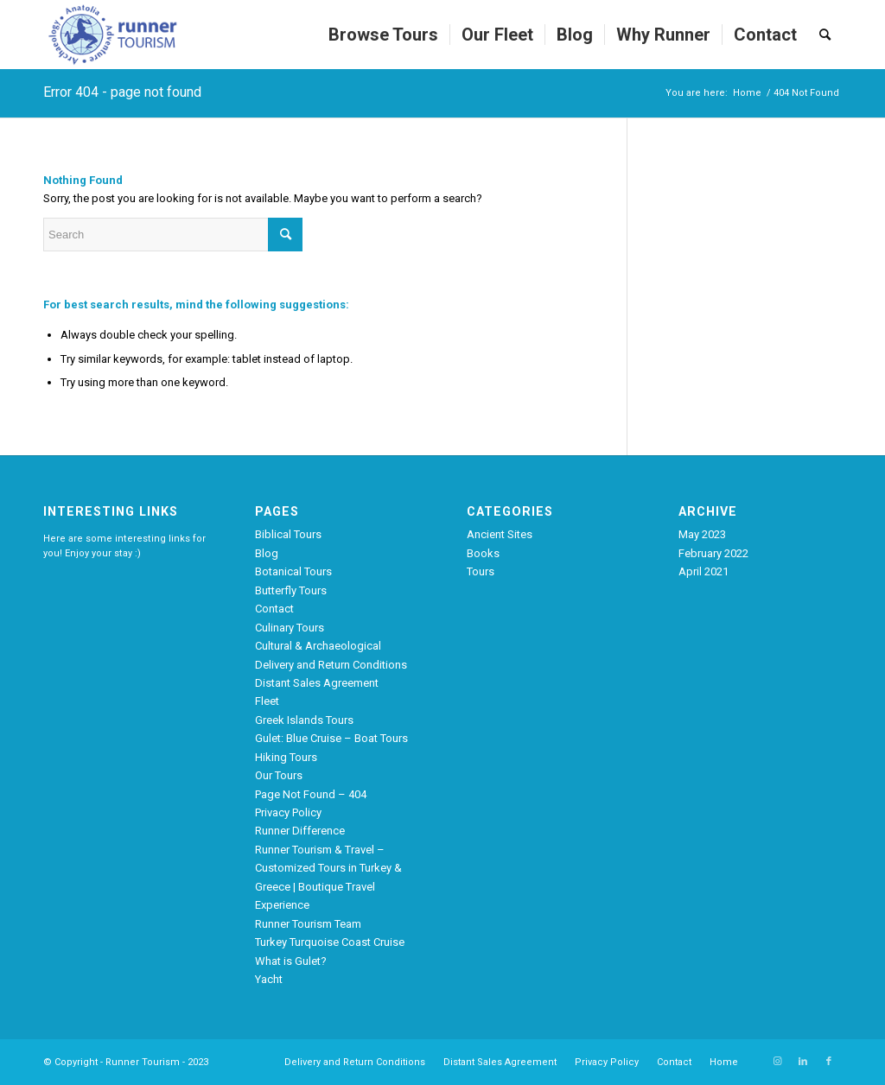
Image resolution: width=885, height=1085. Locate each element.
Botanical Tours (293, 571)
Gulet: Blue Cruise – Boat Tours (331, 738)
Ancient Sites (499, 534)
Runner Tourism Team (308, 923)
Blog (266, 553)
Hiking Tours (286, 757)
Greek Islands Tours (304, 720)
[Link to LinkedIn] (803, 1062)
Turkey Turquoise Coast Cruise (329, 942)
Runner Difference (300, 830)
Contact (274, 608)
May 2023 (702, 534)
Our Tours (278, 775)
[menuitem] (383, 34)
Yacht (269, 979)
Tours (480, 571)
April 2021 (703, 571)
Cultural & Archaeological (318, 645)
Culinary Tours (289, 627)
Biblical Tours (288, 534)
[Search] (825, 34)
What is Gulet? (291, 961)
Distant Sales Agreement (317, 682)
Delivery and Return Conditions (331, 664)
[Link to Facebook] (829, 1062)
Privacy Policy (288, 812)
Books (483, 553)
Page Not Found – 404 (310, 794)
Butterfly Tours (291, 590)
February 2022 (713, 553)
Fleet (267, 701)
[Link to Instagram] (777, 1062)
